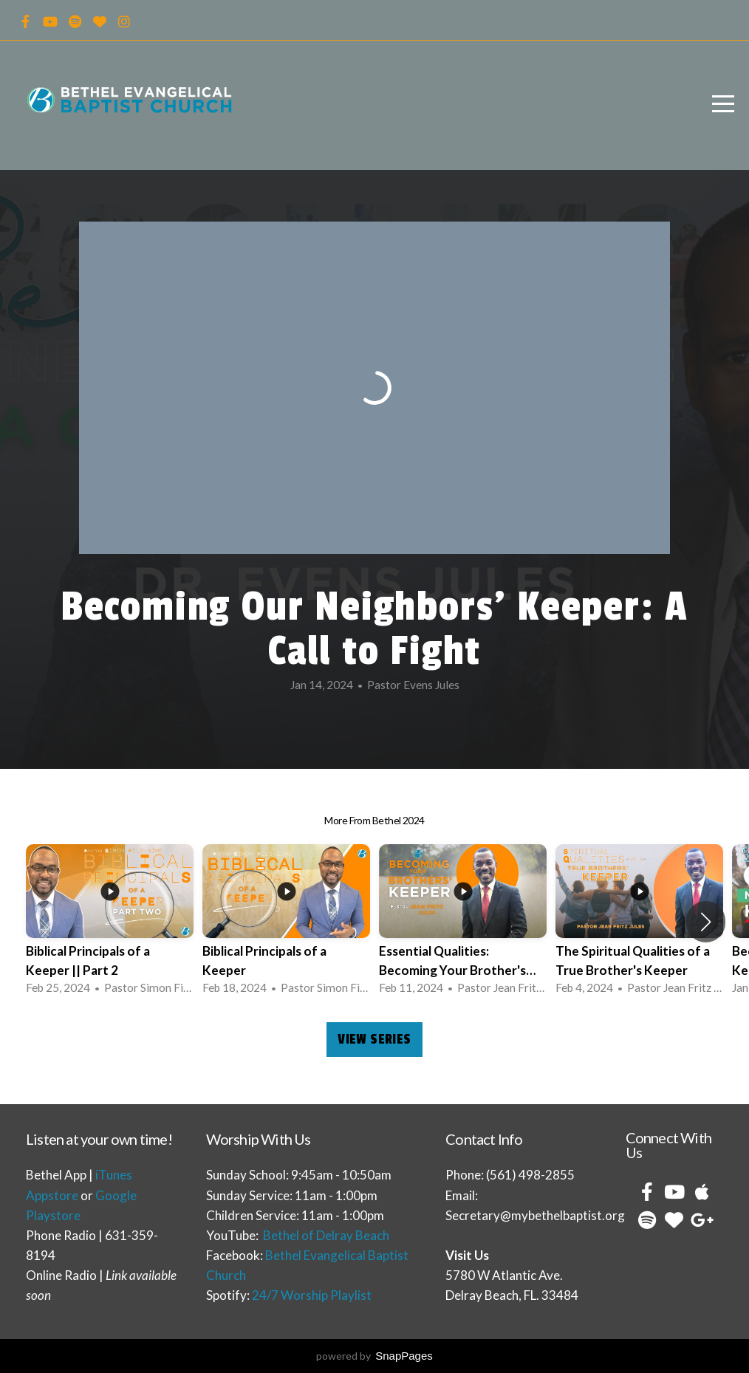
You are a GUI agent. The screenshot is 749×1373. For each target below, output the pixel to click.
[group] (110, 922)
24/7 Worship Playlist (312, 1295)
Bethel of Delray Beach (326, 1235)
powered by (374, 1355)
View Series (374, 1039)
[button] (706, 921)
